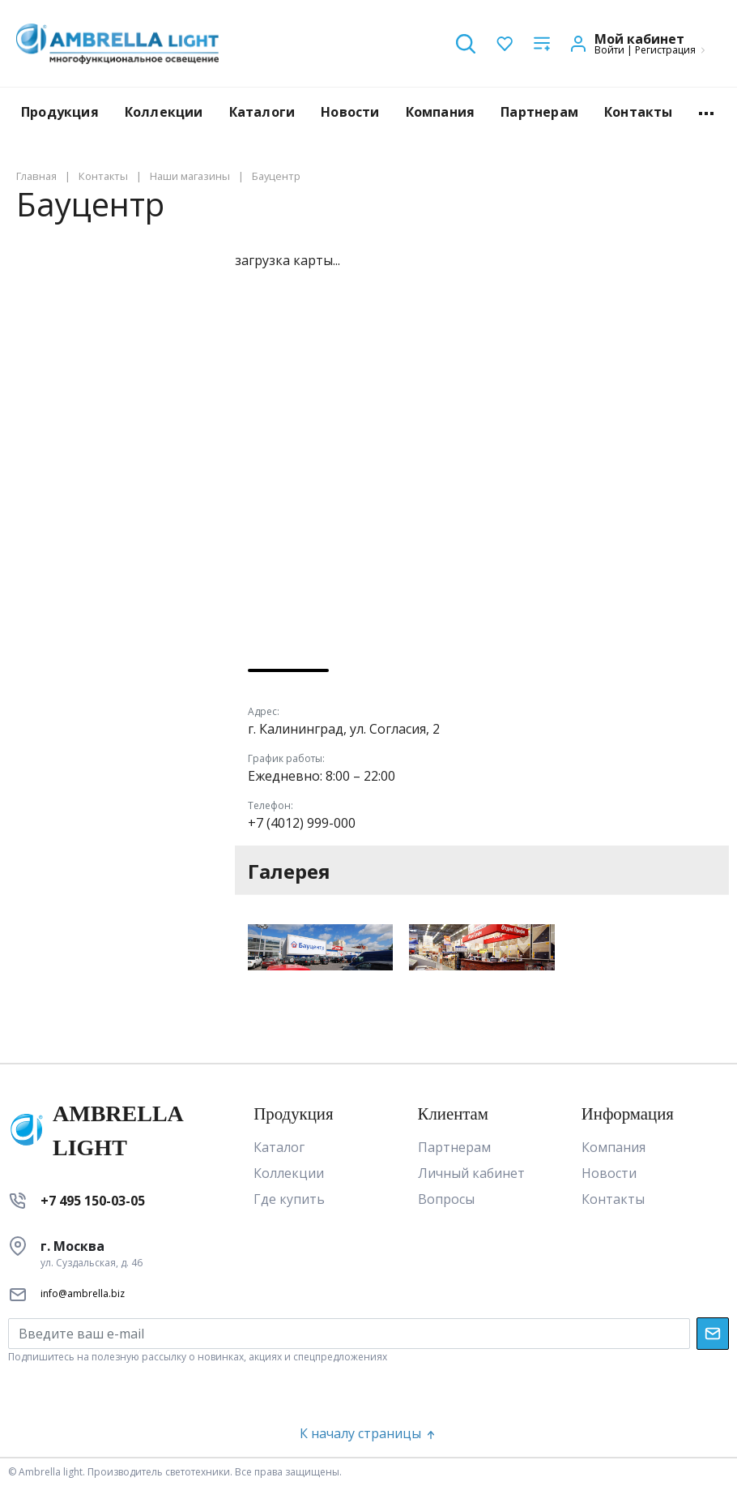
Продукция (60, 112)
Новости (350, 112)
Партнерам (539, 112)
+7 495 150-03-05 (92, 1201)
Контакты (638, 112)
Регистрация (665, 50)
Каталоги (262, 112)
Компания (440, 112)
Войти (609, 50)
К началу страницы (368, 1433)
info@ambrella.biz (82, 1293)
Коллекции (164, 112)
